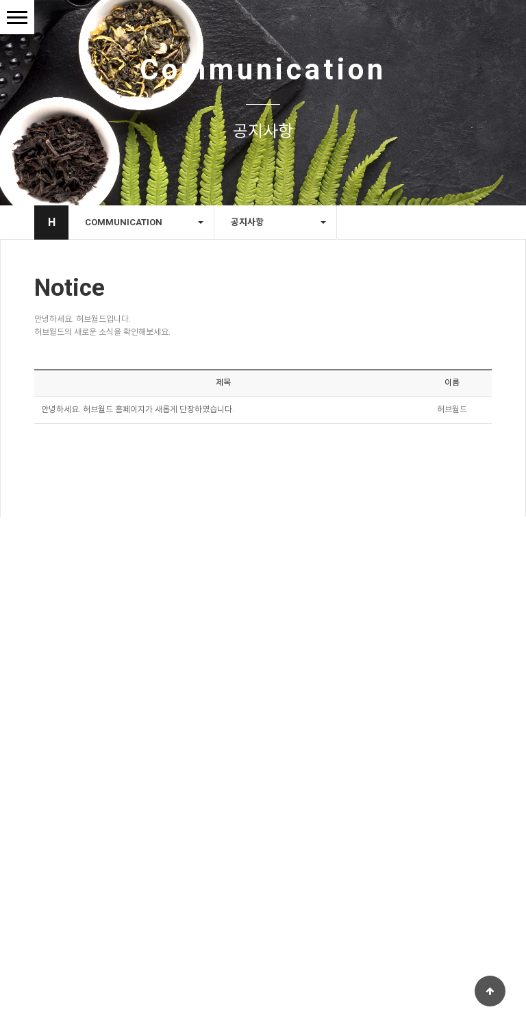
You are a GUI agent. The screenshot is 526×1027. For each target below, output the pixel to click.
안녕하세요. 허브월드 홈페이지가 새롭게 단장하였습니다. (137, 412)
